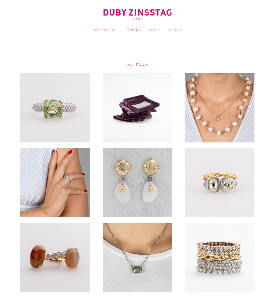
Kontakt (175, 30)
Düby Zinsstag (105, 30)
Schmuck (133, 30)
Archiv (154, 30)
